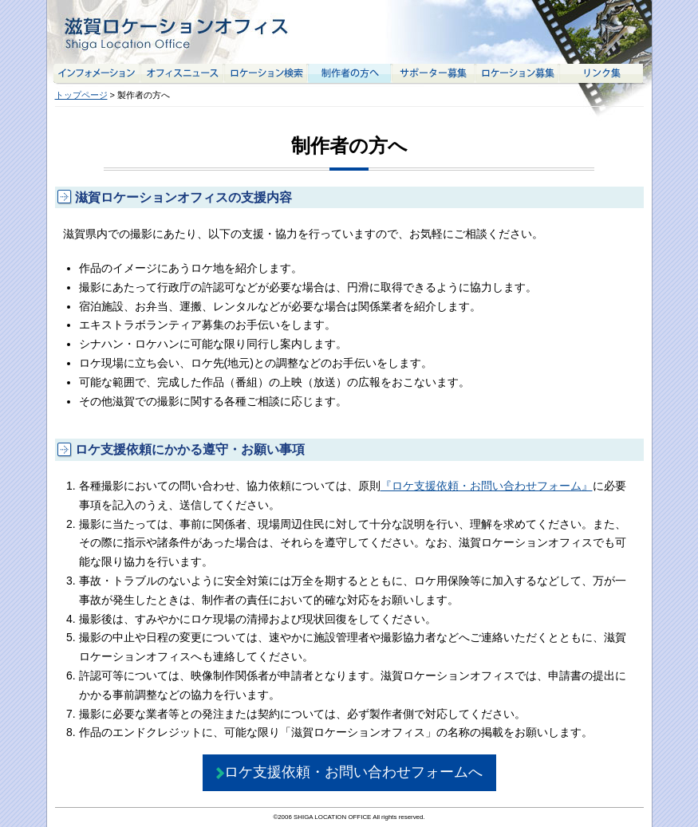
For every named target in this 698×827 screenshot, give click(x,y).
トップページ (81, 95)
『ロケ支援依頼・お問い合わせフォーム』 (487, 485)
